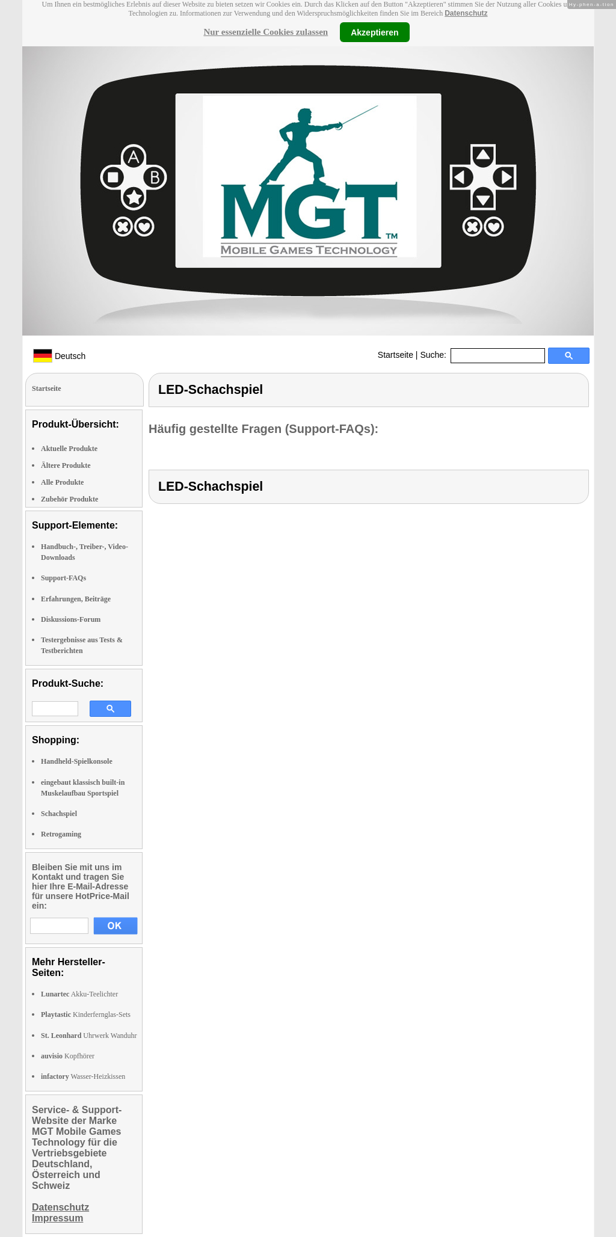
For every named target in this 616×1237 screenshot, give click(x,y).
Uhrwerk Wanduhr (89, 1035)
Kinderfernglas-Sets (86, 1014)
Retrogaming (61, 834)
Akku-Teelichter (79, 994)
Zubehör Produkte (69, 499)
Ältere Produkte (66, 465)
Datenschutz (466, 13)
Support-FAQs (63, 578)
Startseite (395, 355)
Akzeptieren (374, 32)
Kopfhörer (67, 1056)
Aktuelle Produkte (69, 448)
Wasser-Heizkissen (83, 1076)
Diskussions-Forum (70, 619)
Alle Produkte (62, 482)
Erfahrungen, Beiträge (76, 599)
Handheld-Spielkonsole (76, 761)
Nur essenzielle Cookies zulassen (265, 32)
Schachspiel (59, 813)
